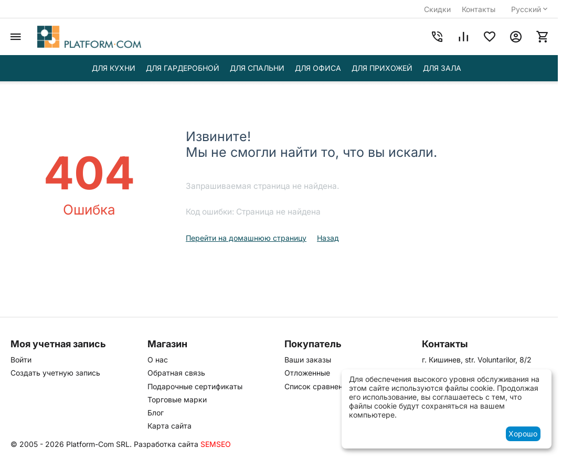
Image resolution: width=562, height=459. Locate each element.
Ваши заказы (307, 359)
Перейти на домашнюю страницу (246, 237)
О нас (157, 359)
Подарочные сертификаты (194, 386)
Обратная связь (176, 372)
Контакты (478, 9)
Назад (328, 237)
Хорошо (522, 433)
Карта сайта (169, 425)
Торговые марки (177, 399)
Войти (20, 359)
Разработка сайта (166, 444)
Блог (155, 412)
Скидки (437, 9)
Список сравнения (317, 386)
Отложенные (307, 372)
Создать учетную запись (55, 372)
